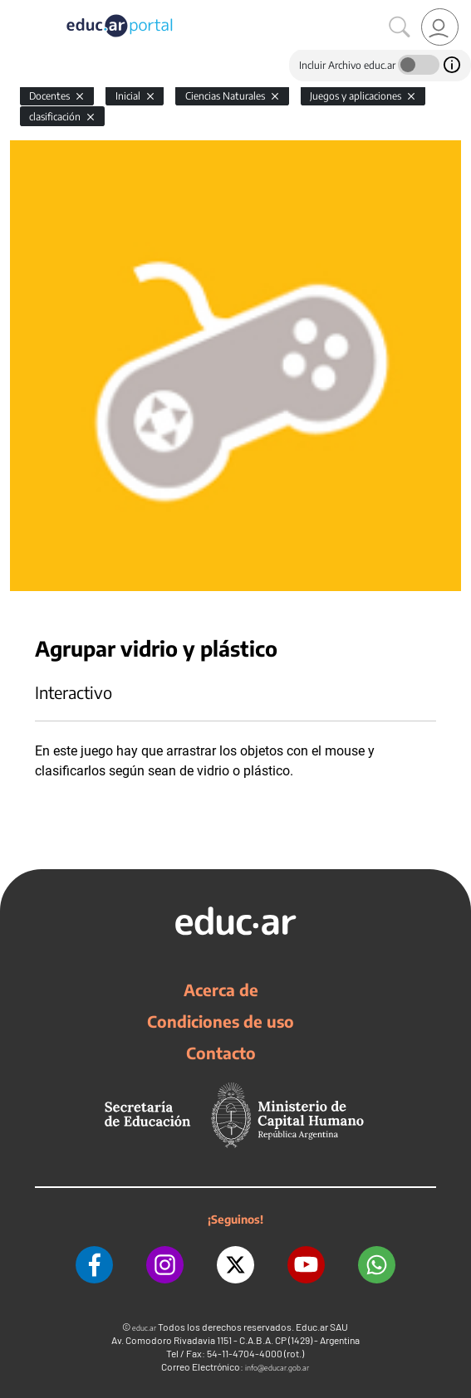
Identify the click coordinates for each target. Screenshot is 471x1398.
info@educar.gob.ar (277, 1367)
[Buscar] (399, 27)
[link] (440, 27)
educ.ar (144, 1327)
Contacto (221, 1053)
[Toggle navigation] (15, 9)
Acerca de (221, 990)
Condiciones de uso (220, 1021)
